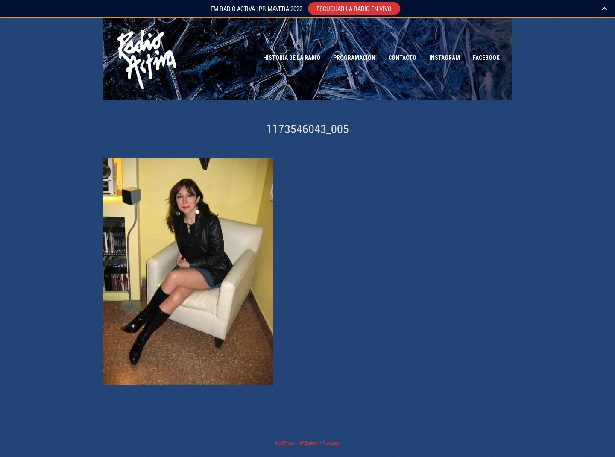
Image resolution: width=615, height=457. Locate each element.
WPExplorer (309, 442)
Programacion (354, 57)
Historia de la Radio (291, 57)
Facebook (486, 57)
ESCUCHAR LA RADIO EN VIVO (354, 8)
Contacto (402, 57)
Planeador (331, 442)
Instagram (444, 57)
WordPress (284, 442)
